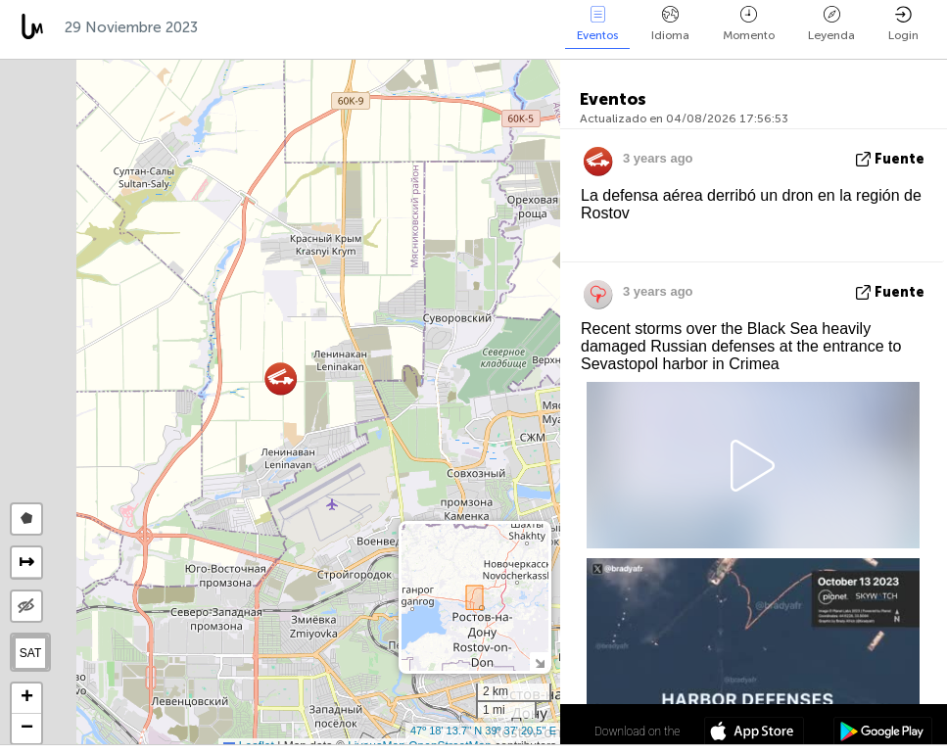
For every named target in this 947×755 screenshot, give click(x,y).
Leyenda (831, 24)
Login (903, 24)
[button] (280, 378)
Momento (749, 24)
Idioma (670, 24)
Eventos (597, 24)
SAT (30, 653)
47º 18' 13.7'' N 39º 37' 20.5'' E (483, 730)
